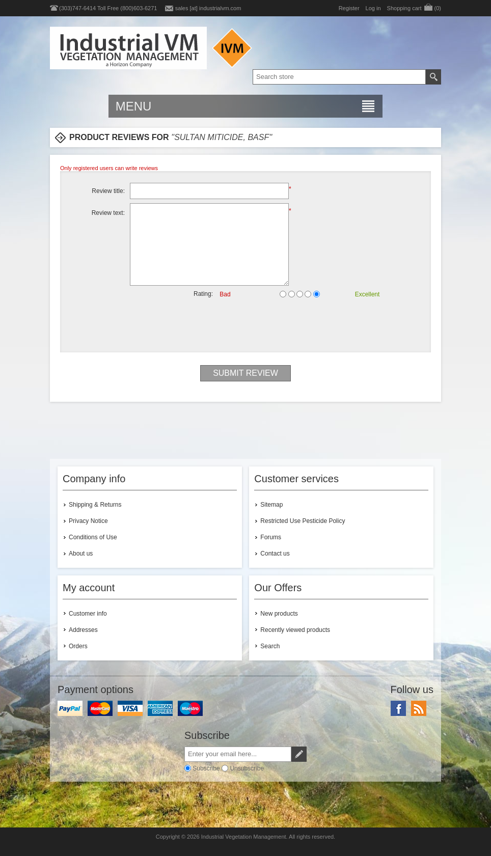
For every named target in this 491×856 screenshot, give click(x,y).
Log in (373, 8)
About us (81, 553)
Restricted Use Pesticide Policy (302, 520)
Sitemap (271, 504)
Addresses (83, 629)
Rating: (203, 293)
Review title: (108, 191)
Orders (78, 646)
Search (270, 646)
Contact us (274, 553)
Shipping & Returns (95, 504)
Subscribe (206, 767)
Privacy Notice (88, 520)
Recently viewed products (295, 629)
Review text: (108, 212)
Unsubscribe (247, 767)
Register (349, 8)
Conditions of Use (93, 537)
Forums (270, 537)
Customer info (88, 613)
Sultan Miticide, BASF (221, 137)
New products (278, 613)
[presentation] (245, 325)
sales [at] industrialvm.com (208, 8)
